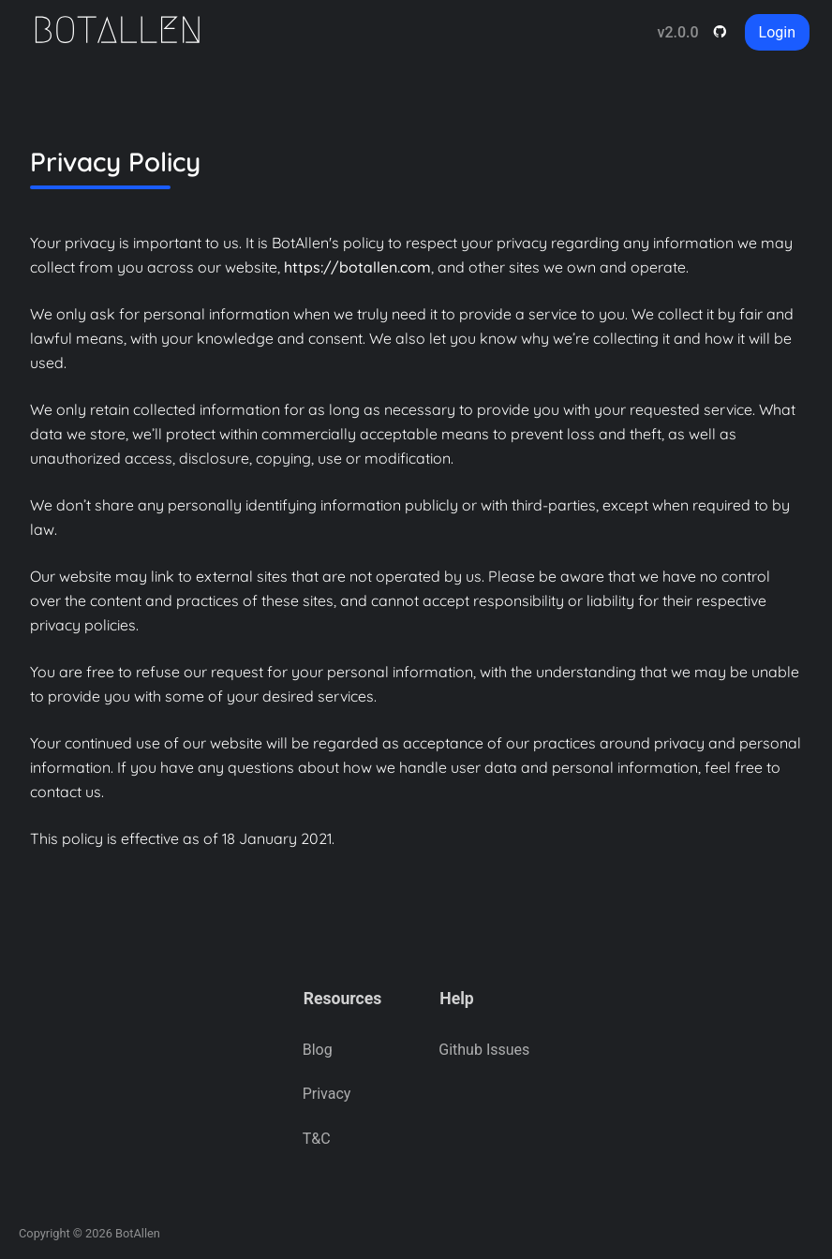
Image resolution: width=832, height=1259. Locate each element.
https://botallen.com (357, 267)
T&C (317, 1139)
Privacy (327, 1094)
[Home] (127, 31)
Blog (318, 1050)
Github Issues (483, 1050)
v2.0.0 (677, 32)
